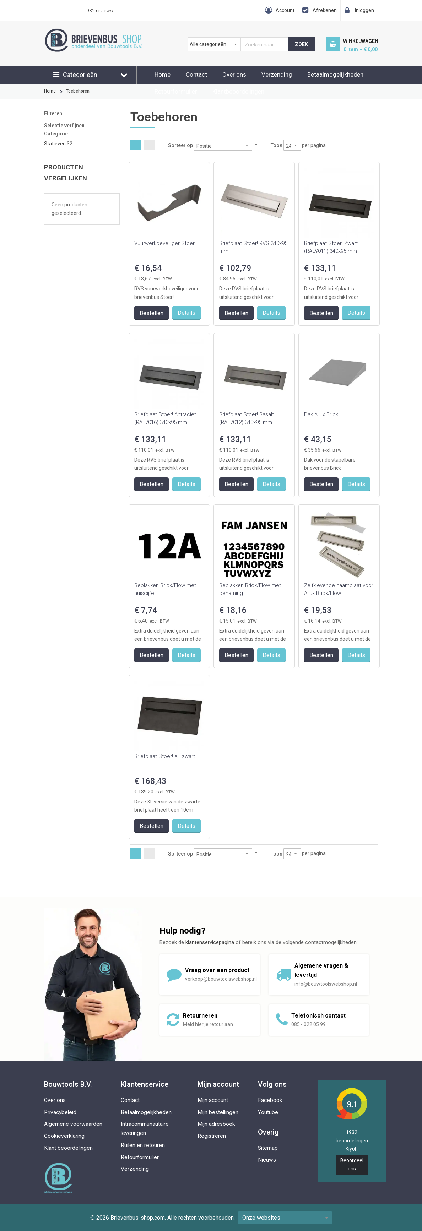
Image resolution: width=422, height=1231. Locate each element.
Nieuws (267, 1160)
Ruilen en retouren (143, 1145)
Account (285, 10)
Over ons (234, 74)
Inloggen (364, 10)
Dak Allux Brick (321, 414)
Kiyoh (352, 1149)
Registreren (212, 1136)
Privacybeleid (60, 1112)
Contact (196, 74)
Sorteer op (180, 145)
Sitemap (268, 1148)
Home (163, 74)
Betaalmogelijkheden (335, 74)
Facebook (270, 1100)
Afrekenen (325, 10)
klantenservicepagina (209, 942)
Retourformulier (176, 91)
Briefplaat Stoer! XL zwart (164, 756)
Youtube (268, 1112)
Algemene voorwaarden (73, 1124)
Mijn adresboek (216, 1124)
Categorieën (80, 74)
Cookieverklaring (64, 1136)
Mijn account (213, 1100)
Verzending (276, 74)
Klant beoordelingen (68, 1148)
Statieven (55, 143)
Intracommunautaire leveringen (145, 1128)
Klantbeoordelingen (238, 91)
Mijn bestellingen (218, 1112)
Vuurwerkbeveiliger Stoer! (165, 243)
